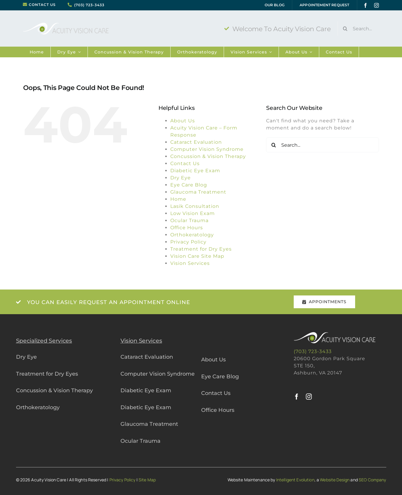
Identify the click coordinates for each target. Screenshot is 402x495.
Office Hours (186, 227)
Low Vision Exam (192, 213)
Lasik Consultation (194, 206)
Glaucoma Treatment (198, 192)
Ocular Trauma (189, 220)
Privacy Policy (188, 242)
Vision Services (190, 263)
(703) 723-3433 (89, 5)
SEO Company (372, 480)
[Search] (345, 28)
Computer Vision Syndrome (207, 149)
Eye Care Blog (188, 185)
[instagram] (376, 5)
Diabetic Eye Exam (195, 170)
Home (178, 199)
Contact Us (185, 163)
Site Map (147, 480)
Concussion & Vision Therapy (208, 156)
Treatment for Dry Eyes (201, 249)
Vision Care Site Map (197, 256)
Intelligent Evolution (295, 480)
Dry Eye (180, 178)
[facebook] (365, 5)
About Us (182, 121)
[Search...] (362, 28)
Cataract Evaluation (196, 142)
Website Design (334, 480)
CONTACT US (42, 5)
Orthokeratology (192, 235)
